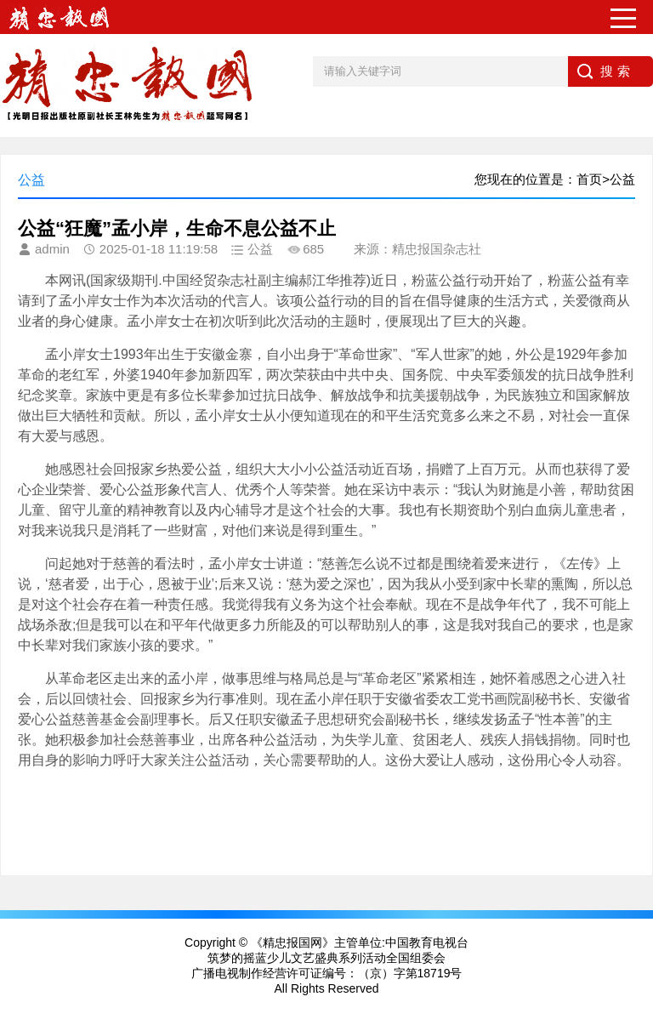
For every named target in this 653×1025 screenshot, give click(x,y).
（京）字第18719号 (410, 973)
